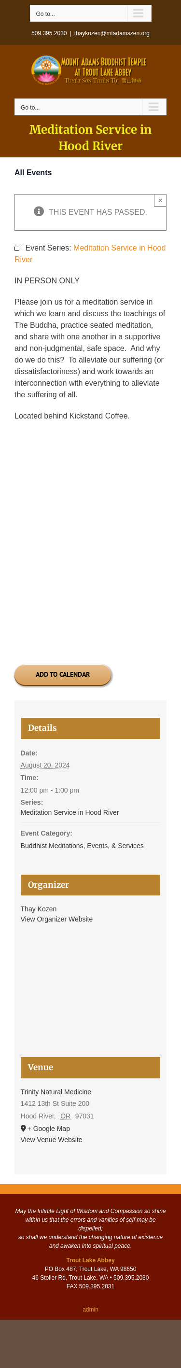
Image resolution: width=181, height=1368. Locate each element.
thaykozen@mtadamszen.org (112, 33)
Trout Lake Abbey (90, 1260)
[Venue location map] (91, 996)
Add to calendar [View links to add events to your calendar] (63, 674)
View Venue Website (52, 1140)
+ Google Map (49, 1128)
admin (90, 1309)
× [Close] (160, 200)
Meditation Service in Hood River (70, 812)
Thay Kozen (39, 909)
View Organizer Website (57, 919)
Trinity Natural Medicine (56, 1092)
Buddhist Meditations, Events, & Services (82, 846)
